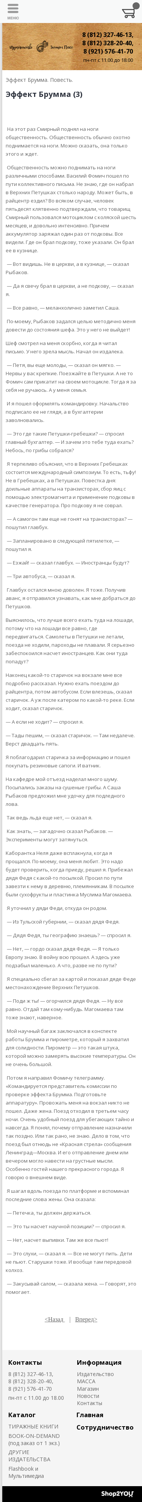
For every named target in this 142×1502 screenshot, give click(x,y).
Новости (88, 1395)
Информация (99, 1362)
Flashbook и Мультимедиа (26, 1472)
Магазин (88, 1388)
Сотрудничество (105, 1427)
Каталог (22, 1414)
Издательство (95, 1374)
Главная (89, 1414)
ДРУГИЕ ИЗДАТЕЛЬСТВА (29, 1455)
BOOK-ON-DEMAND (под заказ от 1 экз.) (34, 1439)
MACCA (86, 1381)
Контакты (25, 1362)
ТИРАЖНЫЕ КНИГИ (33, 1426)
